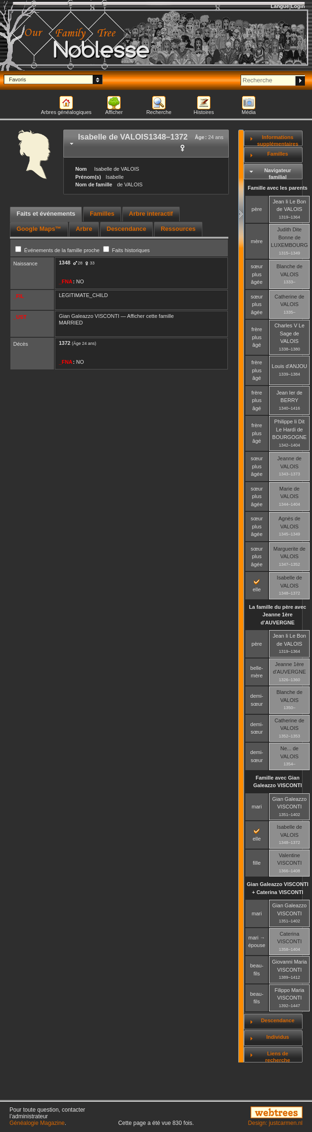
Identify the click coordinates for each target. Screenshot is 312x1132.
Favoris (17, 79)
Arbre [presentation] (84, 228)
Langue (280, 6)
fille (257, 863)
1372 (64, 343)
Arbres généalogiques (66, 112)
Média (249, 112)
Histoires (204, 112)
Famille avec (277, 782)
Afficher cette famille (150, 316)
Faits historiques (126, 250)
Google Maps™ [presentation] (39, 228)
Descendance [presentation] (127, 228)
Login (298, 6)
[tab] (146, 144)
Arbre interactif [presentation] (151, 213)
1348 (64, 262)
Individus (277, 1037)
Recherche (158, 112)
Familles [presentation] (102, 213)
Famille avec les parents (278, 188)
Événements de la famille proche (58, 250)
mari (256, 806)
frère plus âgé (256, 337)
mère (257, 241)
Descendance (278, 1020)
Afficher (113, 112)
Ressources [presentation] (178, 228)
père (256, 209)
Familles (277, 154)
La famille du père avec (277, 614)
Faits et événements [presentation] (46, 213)
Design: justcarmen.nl (275, 1123)
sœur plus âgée (257, 274)
